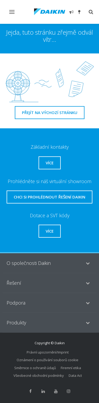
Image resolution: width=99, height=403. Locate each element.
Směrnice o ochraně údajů (35, 367)
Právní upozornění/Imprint (48, 352)
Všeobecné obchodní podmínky (38, 375)
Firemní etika (71, 367)
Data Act (75, 375)
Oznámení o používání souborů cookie (47, 359)
